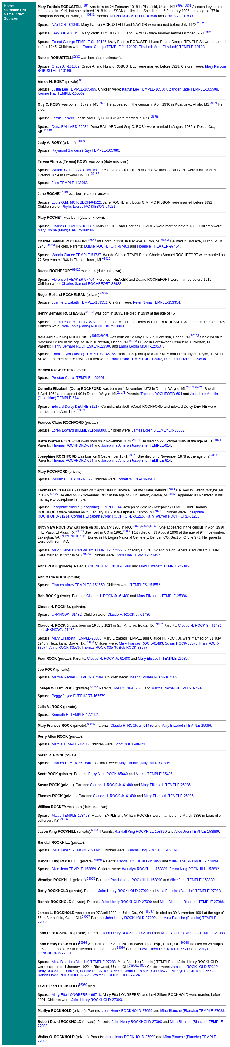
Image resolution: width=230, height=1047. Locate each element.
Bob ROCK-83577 (133, 647)
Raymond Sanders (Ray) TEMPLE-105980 (85, 150)
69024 (104, 293)
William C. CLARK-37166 (72, 479)
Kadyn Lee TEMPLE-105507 (144, 89)
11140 (48, 130)
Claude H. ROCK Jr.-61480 (109, 566)
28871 (190, 387)
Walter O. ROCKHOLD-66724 (116, 975)
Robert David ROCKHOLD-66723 (64, 975)
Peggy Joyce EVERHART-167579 (78, 696)
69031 (83, 536)
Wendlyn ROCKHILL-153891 (145, 869)
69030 (154, 526)
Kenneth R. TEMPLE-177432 (75, 715)
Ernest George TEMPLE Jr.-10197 (109, 47)
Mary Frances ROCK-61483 (141, 643)
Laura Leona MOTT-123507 (73, 322)
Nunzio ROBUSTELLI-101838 (133, 16)
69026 (199, 387)
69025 (104, 335)
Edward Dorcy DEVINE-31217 (75, 406)
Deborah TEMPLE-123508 (185, 359)
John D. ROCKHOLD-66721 (147, 971)
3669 (103, 103)
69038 (185, 942)
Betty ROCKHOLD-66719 (58, 971)
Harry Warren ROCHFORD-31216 (173, 516)
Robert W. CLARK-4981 (136, 479)
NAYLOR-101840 (65, 25)
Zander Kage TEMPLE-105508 (193, 89)
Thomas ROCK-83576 (99, 647)
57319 (64, 192)
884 (86, 5)
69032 (159, 624)
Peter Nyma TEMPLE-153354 (156, 302)
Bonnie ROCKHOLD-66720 (101, 971)
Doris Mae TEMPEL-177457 (138, 555)
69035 (95, 830)
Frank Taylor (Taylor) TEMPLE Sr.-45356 (84, 354)
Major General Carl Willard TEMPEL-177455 (87, 550)
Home (9, 6)
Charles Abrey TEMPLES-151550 (78, 585)
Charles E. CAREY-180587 (73, 226)
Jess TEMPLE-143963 (69, 183)
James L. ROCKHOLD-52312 (194, 967)
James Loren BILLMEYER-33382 (158, 430)
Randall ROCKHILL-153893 (139, 861)
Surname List (15, 10)
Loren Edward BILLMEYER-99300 (79, 430)
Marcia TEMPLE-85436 (70, 744)
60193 (90, 312)
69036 (98, 860)
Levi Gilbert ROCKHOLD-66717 (165, 949)
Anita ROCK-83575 (64, 647)
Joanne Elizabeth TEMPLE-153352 (79, 302)
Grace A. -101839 (179, 16)
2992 (179, 5)
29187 (95, 173)
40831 (187, 5)
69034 (64, 819)
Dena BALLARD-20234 (70, 127)
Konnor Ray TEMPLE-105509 (61, 93)
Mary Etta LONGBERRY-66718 (76, 995)
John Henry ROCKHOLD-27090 (123, 891)
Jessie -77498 (63, 118)
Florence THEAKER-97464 (158, 246)
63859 (81, 141)
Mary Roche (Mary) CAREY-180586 (66, 230)
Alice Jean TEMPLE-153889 (196, 831)
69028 (136, 526)
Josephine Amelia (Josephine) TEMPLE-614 (136, 445)
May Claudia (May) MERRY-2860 (145, 763)
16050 (121, 947)
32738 (94, 687)
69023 (165, 240)
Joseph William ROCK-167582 (153, 677)
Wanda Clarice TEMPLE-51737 (76, 255)
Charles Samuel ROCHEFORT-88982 (91, 284)
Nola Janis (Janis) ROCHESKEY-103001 (94, 326)
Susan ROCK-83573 (181, 643)
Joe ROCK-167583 (128, 688)
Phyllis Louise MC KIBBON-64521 (88, 206)
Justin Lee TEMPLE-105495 (74, 89)
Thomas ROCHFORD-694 (161, 394)
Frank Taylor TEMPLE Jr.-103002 (136, 359)
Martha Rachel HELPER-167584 (77, 677)
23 (61, 216)
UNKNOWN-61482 (67, 615)
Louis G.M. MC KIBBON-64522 (76, 202)
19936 (83, 942)
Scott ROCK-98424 (129, 744)
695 (81, 80)
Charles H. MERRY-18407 (72, 763)
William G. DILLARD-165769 (74, 170)
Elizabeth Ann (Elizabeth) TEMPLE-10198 (172, 47)
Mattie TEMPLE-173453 (71, 815)
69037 (150, 911)
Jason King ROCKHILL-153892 (194, 869)
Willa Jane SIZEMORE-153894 (76, 850)
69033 (90, 642)
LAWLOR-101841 (65, 33)
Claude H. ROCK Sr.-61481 (200, 626)
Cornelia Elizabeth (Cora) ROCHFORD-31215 (107, 516)
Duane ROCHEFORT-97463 (106, 246)
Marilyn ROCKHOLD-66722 (193, 971)
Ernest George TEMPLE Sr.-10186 (79, 42)
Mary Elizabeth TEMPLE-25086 (164, 566)
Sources (11, 18)
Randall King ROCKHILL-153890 (141, 831)
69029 (145, 526)
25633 (92, 240)
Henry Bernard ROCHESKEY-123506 (81, 346)
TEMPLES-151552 (145, 585)
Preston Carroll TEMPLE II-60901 (78, 378)
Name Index (14, 14)
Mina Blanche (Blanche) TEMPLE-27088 (189, 891)
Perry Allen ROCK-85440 (108, 774)
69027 (54, 494)
